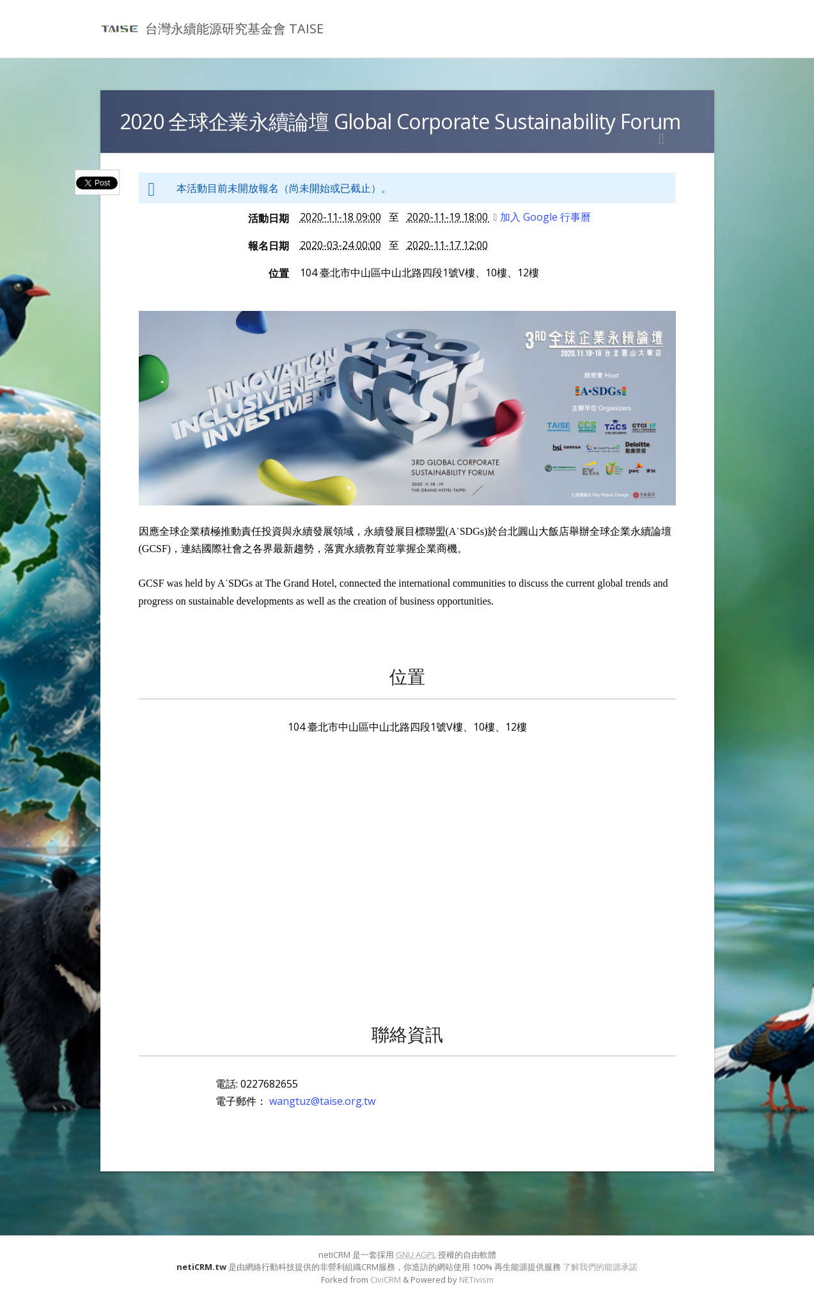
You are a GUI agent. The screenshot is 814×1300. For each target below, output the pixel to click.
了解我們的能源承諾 (600, 1266)
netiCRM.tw (201, 1266)
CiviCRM (385, 1279)
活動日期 (268, 218)
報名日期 (268, 246)
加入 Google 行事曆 (542, 217)
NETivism (476, 1279)
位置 (279, 273)
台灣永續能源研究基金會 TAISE (234, 28)
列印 (661, 139)
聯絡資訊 (407, 1034)
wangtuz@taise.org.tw (322, 1101)
